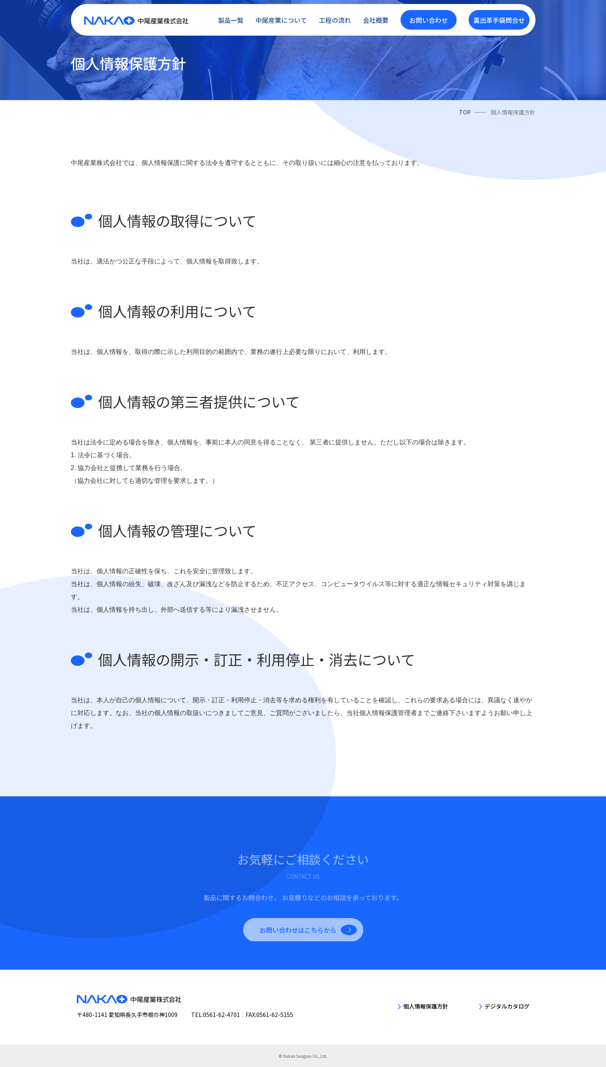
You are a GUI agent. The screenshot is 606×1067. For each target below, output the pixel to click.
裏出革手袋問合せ (499, 18)
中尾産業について (281, 18)
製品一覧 (231, 18)
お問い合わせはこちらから (298, 949)
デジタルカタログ (507, 1006)
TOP (465, 112)
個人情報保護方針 (425, 1006)
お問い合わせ (428, 18)
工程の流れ (335, 18)
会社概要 (376, 18)
